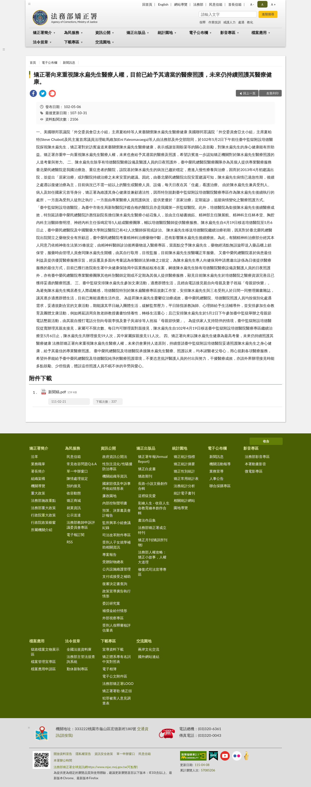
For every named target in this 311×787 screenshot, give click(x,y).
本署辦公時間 (63, 760)
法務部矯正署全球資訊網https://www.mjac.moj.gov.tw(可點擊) (96, 767)
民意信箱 (215, 4)
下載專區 (71, 42)
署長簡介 (38, 471)
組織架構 (38, 478)
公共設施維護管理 (116, 569)
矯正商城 (74, 500)
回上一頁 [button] (249, 93)
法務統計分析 (184, 486)
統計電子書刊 (184, 493)
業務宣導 (216, 471)
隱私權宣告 (83, 754)
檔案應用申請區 (43, 669)
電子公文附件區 (114, 676)
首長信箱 (235, 4)
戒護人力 (229, 22)
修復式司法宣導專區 (152, 571)
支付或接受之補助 (116, 576)
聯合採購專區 (220, 486)
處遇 (241, 22)
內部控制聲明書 (114, 503)
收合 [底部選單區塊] (266, 441)
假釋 (202, 22)
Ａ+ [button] (273, 4)
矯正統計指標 (184, 456)
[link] (33, 94)
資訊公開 (102, 32)
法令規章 (40, 42)
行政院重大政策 (43, 515)
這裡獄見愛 (147, 496)
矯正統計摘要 (184, 464)
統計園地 (165, 32)
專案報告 (109, 554)
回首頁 (147, 4)
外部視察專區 (113, 618)
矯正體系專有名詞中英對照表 (116, 659)
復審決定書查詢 (114, 584)
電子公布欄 (198, 32)
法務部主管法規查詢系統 (81, 659)
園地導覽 (181, 508)
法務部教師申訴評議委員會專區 (81, 524)
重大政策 (38, 493)
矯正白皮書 (147, 469)
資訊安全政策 (104, 754)
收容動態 (74, 493)
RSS (70, 542)
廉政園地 (109, 496)
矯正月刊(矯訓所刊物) (152, 542)
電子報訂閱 (75, 534)
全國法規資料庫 (79, 649)
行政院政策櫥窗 (43, 522)
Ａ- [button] (252, 4)
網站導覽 (180, 4)
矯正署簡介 (42, 32)
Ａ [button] (262, 4)
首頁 (33, 62)
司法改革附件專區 (116, 535)
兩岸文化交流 (148, 649)
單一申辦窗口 (77, 471)
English (163, 4)
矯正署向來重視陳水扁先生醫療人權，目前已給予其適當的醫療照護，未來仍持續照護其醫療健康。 (153, 78)
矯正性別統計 (184, 471)
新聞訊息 (69, 62)
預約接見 (74, 486)
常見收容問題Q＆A (82, 464)
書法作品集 (147, 520)
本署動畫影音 (255, 464)
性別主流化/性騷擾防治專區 (117, 466)
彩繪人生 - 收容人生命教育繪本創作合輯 (153, 508)
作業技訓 (214, 22)
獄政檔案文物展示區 (45, 651)
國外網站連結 (148, 656)
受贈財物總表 (113, 562)
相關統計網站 (184, 500)
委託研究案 (111, 603)
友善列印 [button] (272, 93)
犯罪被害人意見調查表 (116, 700)
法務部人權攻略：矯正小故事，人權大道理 (152, 557)
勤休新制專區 (77, 669)
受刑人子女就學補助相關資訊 (116, 544)
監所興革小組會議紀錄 (116, 525)
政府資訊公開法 (114, 456)
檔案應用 (259, 32)
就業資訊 (74, 508)
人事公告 (216, 478)
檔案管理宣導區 (43, 661)
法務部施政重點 (43, 500)
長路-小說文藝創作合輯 (153, 485)
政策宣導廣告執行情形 (116, 593)
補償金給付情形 (114, 610)
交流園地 (102, 42)
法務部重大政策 (43, 508)
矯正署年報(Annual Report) (153, 459)
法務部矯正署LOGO (118, 683)
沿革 (34, 456)
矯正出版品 (135, 32)
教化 (250, 22)
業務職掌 (38, 464)
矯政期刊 (145, 476)
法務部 (198, 4)
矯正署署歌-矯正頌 (117, 691)
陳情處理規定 (77, 478)
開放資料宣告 (63, 754)
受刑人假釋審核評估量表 (116, 627)
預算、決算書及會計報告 (116, 512)
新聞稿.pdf (62, 392)
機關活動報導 (220, 464)
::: (29, 3)
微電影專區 (254, 471)
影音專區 (227, 32)
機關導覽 (38, 486)
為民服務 (71, 32)
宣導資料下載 (113, 649)
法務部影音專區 (257, 456)
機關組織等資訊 (114, 476)
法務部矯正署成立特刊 (152, 530)
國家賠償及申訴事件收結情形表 (116, 485)
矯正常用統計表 (186, 478)
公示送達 (74, 515)
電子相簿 (109, 669)
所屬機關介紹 (41, 529)
